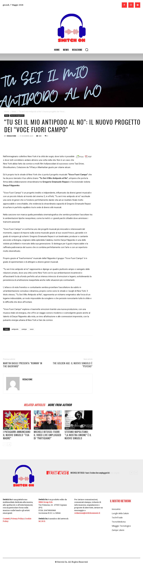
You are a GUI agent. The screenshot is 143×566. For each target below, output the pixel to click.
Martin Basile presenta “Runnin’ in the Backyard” (22, 365)
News (14, 111)
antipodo (15, 329)
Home (6, 111)
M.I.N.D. (42, 521)
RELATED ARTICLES (34, 404)
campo (24, 329)
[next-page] (9, 444)
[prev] (131, 472)
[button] (86, 49)
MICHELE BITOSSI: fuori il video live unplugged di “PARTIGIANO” (47, 435)
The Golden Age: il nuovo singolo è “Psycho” (72, 365)
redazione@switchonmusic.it (87, 513)
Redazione (11, 136)
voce (32, 329)
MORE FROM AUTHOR (60, 404)
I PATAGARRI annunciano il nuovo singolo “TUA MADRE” (16, 435)
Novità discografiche (17, 116)
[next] (136, 472)
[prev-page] (5, 444)
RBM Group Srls (46, 502)
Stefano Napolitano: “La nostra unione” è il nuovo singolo (78, 435)
